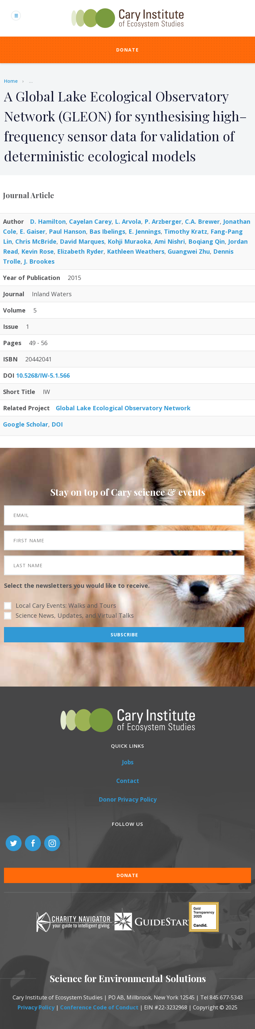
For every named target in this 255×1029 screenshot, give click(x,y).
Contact (127, 781)
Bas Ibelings (107, 231)
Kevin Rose (37, 251)
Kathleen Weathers (135, 251)
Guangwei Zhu (189, 251)
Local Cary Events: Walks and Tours (66, 605)
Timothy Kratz (185, 231)
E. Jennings (144, 231)
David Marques (82, 241)
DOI (57, 424)
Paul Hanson (67, 231)
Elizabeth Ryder (80, 251)
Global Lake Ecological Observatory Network (123, 408)
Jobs (127, 762)
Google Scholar (25, 424)
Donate (127, 50)
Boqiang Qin (206, 241)
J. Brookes (39, 261)
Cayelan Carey (90, 221)
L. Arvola (128, 221)
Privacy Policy (36, 1007)
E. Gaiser (32, 231)
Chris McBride (35, 241)
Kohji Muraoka (129, 241)
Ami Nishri (169, 241)
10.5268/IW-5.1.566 (43, 375)
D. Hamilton (48, 221)
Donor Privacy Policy (128, 799)
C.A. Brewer (202, 221)
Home (11, 81)
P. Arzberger (163, 221)
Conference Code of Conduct (99, 1007)
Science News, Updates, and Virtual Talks (75, 615)
